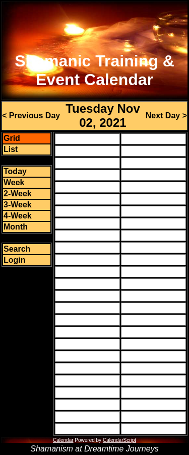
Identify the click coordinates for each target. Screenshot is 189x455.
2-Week (18, 193)
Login (15, 260)
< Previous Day (31, 115)
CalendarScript (119, 440)
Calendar (63, 440)
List (11, 149)
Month (16, 226)
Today (15, 171)
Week (14, 182)
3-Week (18, 204)
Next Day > (166, 115)
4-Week (18, 215)
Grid (12, 138)
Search (17, 249)
